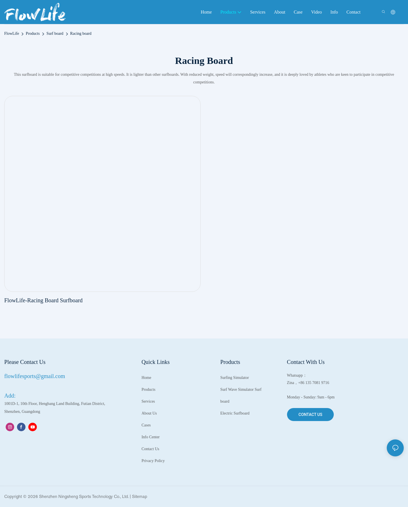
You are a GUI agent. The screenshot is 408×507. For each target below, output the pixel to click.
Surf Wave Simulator (237, 389)
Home (146, 378)
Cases (146, 425)
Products (33, 33)
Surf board (54, 33)
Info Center (150, 437)
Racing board (81, 33)
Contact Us (150, 449)
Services (148, 401)
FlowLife (11, 33)
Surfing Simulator (234, 378)
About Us (149, 413)
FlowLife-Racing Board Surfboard (43, 300)
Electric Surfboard (235, 413)
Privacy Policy (153, 461)
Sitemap (139, 496)
